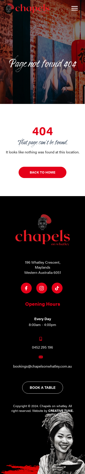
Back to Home (42, 172)
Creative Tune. (61, 410)
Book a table (43, 387)
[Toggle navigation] (74, 8)
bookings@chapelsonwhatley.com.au (42, 366)
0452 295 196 (42, 347)
